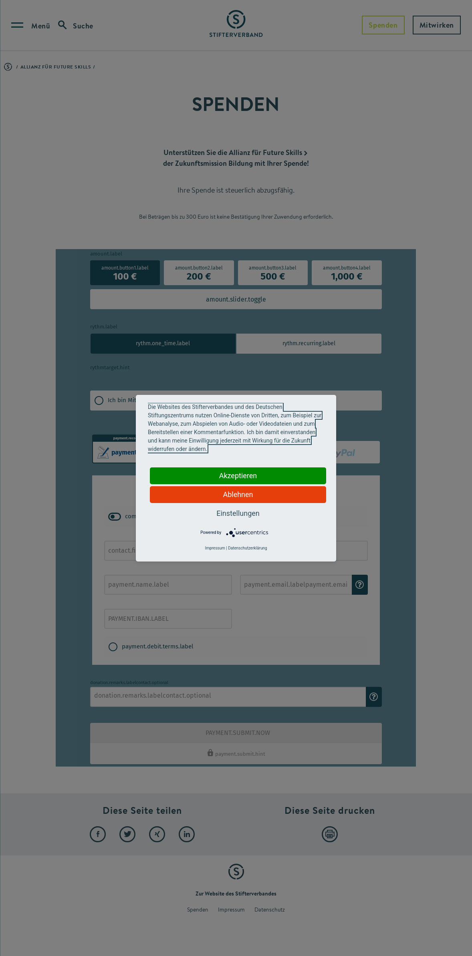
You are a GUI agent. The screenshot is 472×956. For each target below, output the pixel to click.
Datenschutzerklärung (247, 548)
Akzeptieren (238, 475)
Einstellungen (237, 513)
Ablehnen (238, 494)
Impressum (215, 548)
